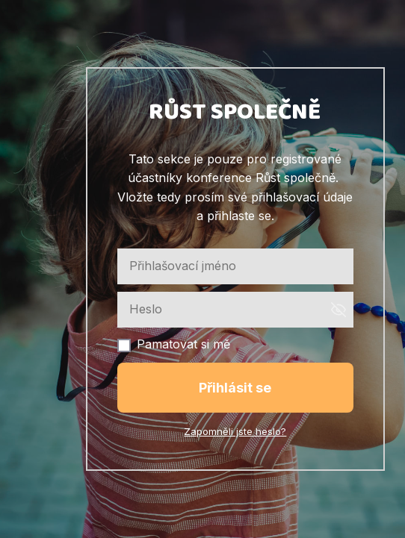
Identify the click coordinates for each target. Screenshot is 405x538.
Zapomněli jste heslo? (235, 431)
